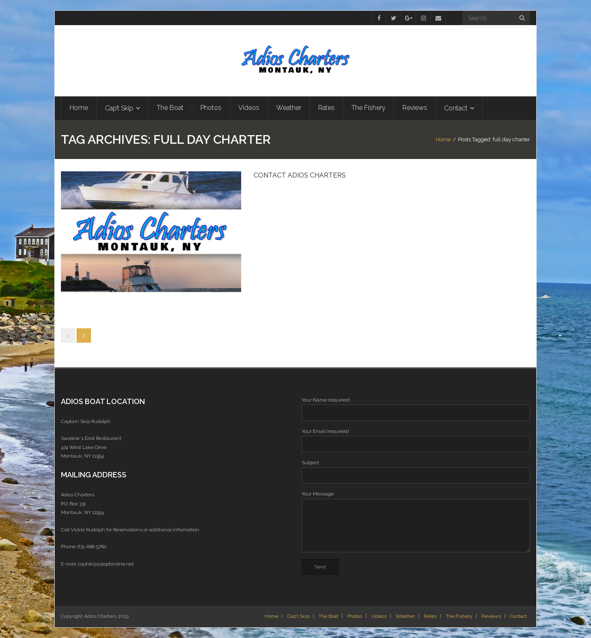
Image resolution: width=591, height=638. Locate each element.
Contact (518, 616)
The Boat (328, 616)
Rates (430, 616)
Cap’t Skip (298, 616)
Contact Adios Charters (300, 175)
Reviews (491, 616)
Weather (405, 616)
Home (443, 139)
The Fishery (459, 616)
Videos (378, 616)
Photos (354, 616)
